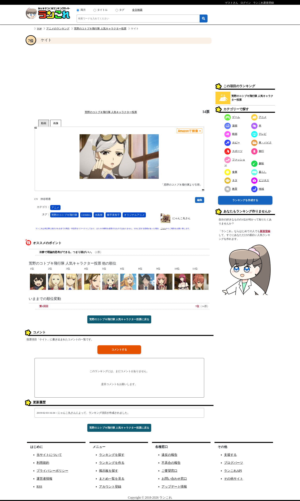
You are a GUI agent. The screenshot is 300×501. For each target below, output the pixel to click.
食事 (230, 171)
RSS (39, 486)
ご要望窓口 (169, 470)
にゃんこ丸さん (181, 218)
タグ (121, 9)
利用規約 (43, 462)
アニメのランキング (57, 28)
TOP (39, 28)
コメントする (119, 349)
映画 (230, 133)
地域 (257, 188)
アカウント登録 (110, 486)
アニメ (55, 207)
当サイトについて (49, 454)
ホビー (232, 142)
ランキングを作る (111, 462)
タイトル (102, 9)
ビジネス (260, 180)
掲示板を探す (108, 470)
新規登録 (265, 231)
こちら (163, 229)
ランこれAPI (233, 470)
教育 (230, 188)
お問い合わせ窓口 (174, 478)
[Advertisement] (119, 77)
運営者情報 (44, 478)
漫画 (230, 125)
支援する (230, 454)
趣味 (257, 163)
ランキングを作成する (245, 200)
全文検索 (137, 9)
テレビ (259, 133)
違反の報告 (169, 454)
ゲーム (232, 117)
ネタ (230, 180)
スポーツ (233, 151)
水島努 (99, 214)
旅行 (257, 151)
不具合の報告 (171, 462)
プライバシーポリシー (52, 470)
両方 (83, 9)
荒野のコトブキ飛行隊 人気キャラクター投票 (100, 28)
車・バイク (261, 142)
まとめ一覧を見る (111, 478)
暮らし (259, 171)
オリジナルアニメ (134, 214)
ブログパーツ (233, 462)
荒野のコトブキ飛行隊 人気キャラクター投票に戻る (119, 319)
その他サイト (233, 478)
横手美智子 (113, 214)
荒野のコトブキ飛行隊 (64, 214)
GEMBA (86, 214)
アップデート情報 (174, 486)
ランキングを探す (111, 454)
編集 (199, 199)
